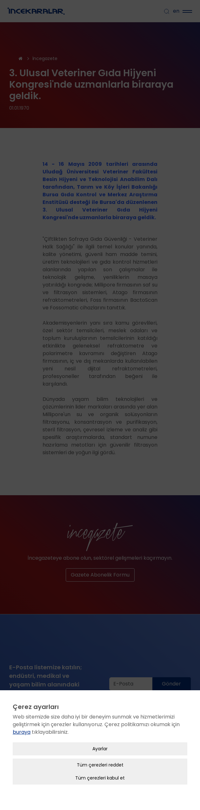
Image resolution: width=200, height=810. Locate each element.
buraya (21, 732)
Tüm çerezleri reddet (100, 765)
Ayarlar (100, 749)
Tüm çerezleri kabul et (100, 778)
